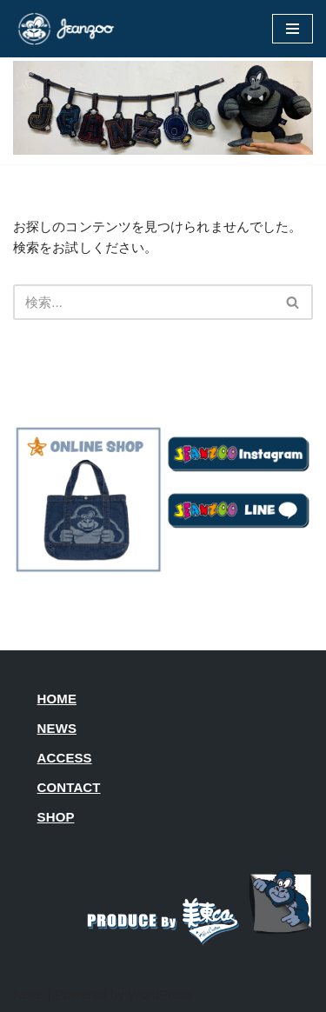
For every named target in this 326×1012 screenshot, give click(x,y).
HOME (57, 698)
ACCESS (64, 757)
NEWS (57, 728)
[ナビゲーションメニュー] (292, 28)
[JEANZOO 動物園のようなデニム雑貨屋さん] (65, 28)
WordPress (160, 994)
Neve (28, 994)
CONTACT (69, 787)
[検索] (143, 302)
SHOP (56, 816)
